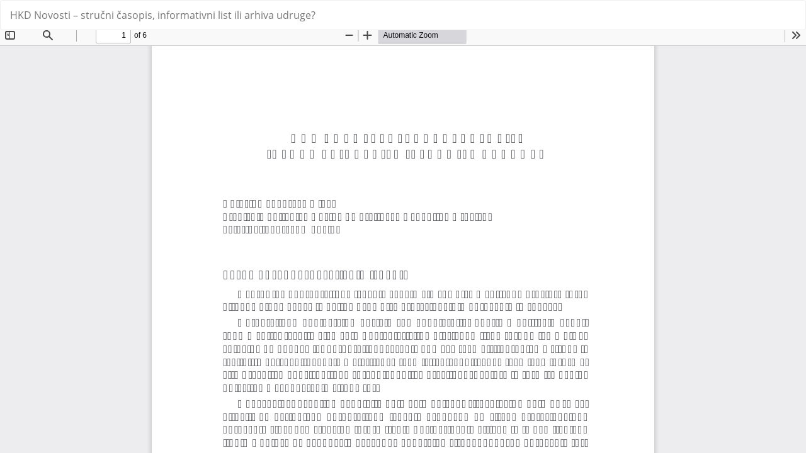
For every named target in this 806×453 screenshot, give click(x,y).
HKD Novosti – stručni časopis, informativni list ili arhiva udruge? (162, 15)
